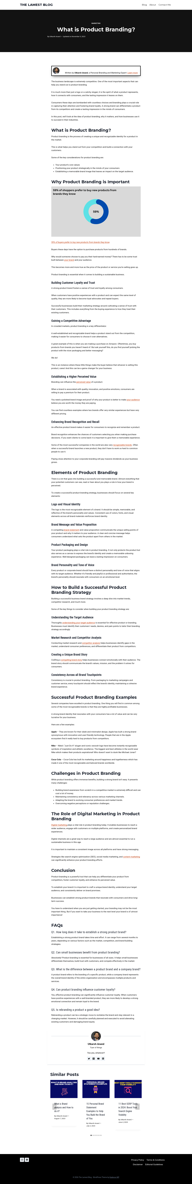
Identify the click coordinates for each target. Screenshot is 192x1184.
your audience (133, 399)
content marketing (131, 856)
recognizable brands (122, 445)
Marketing (95, 23)
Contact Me (165, 5)
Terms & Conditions (155, 1160)
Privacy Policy (137, 1160)
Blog (144, 5)
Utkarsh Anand (55, 36)
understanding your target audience (78, 622)
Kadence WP (114, 1177)
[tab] (91, 1135)
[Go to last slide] (54, 1107)
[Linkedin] (27, 1160)
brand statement (71, 530)
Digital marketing (59, 825)
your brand (69, 260)
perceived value (83, 382)
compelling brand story (71, 660)
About (152, 5)
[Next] (137, 1107)
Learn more (132, 73)
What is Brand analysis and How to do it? (63, 1107)
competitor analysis (91, 643)
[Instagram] (22, 1160)
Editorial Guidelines (154, 1164)
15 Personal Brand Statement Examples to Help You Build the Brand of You (95, 1111)
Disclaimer (138, 1164)
